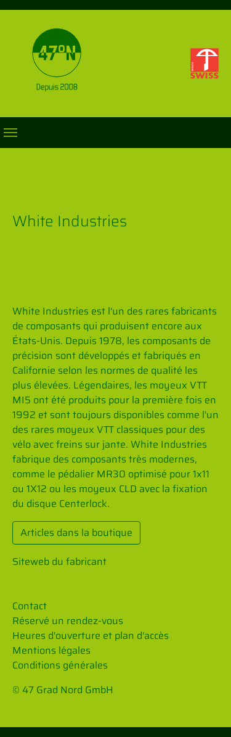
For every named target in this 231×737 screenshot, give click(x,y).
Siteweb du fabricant (59, 561)
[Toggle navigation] (10, 132)
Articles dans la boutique (76, 532)
